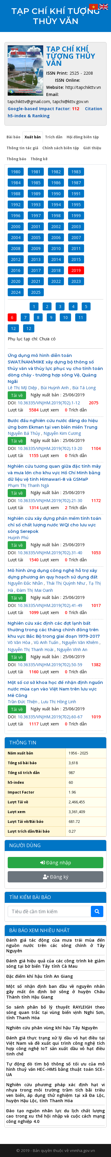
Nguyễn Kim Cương (62, 433)
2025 (36, 292)
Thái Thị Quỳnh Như (66, 583)
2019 (76, 270)
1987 (76, 182)
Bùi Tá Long (84, 387)
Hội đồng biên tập (83, 137)
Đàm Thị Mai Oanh (35, 590)
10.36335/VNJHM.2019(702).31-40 (51, 552)
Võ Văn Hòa (19, 642)
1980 (15, 171)
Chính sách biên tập (60, 147)
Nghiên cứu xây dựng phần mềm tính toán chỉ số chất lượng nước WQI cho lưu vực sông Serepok (54, 525)
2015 (76, 259)
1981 (36, 171)
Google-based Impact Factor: (44, 108)
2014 (56, 259)
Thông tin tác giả (22, 147)
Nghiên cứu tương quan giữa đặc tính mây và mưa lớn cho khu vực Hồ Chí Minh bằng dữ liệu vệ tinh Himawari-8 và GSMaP (54, 473)
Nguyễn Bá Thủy (24, 433)
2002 (56, 226)
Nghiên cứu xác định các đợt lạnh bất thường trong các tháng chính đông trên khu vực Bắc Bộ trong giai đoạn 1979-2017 (54, 630)
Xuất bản (33, 137)
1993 (36, 204)
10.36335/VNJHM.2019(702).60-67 (51, 716)
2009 (36, 248)
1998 (56, 215)
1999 (76, 215)
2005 (36, 237)
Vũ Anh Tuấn (46, 642)
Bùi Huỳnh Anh (55, 387)
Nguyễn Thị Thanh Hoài (31, 649)
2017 (36, 270)
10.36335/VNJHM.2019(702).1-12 (49, 403)
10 (65, 317)
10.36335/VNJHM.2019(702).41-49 (51, 605)
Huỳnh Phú (18, 537)
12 (13, 328)
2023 (76, 281)
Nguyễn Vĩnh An (72, 649)
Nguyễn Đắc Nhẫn (26, 583)
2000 (15, 226)
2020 (15, 281)
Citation (93, 108)
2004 (15, 237)
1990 (56, 193)
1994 (56, 204)
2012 (15, 259)
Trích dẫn (53, 137)
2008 (15, 248)
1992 (15, 204)
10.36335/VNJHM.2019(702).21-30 (51, 500)
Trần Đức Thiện (23, 701)
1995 (76, 204)
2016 (15, 270)
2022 (56, 281)
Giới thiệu (92, 147)
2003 (76, 226)
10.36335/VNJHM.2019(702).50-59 (51, 664)
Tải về (17, 395)
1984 (15, 182)
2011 (76, 248)
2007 (76, 237)
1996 (15, 215)
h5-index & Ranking (29, 115)
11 (80, 317)
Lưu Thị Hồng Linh (58, 701)
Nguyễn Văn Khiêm (80, 642)
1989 (36, 193)
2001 (36, 226)
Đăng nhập (55, 862)
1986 (56, 182)
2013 (36, 259)
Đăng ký (55, 877)
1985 (36, 182)
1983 (76, 171)
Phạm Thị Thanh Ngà (28, 485)
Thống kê (39, 158)
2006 (56, 237)
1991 (76, 193)
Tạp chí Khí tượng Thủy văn (55, 16)
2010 (56, 248)
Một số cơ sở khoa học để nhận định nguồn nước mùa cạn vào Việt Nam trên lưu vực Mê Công (55, 689)
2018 (56, 270)
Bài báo (13, 137)
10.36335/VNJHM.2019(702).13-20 (51, 448)
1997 (36, 215)
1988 (15, 193)
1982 (56, 171)
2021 (36, 281)
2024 (15, 292)
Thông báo (16, 158)
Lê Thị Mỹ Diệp (23, 387)
